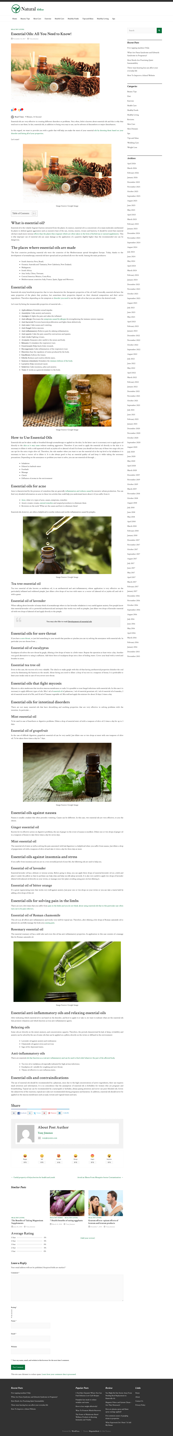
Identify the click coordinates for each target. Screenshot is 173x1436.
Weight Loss (132, 147)
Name (13, 1321)
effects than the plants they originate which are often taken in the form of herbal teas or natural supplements (76, 234)
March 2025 (132, 219)
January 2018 (132, 535)
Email (13, 1334)
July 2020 (131, 451)
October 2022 (132, 345)
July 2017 (130, 563)
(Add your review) (87, 1238)
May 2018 (131, 517)
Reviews (130, 119)
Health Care (59, 18)
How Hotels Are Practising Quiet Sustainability (27, 1401)
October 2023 (132, 293)
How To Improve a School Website (141, 75)
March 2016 (132, 637)
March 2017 (131, 582)
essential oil (57, 691)
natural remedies (46, 503)
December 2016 (133, 596)
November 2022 (133, 340)
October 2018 (132, 498)
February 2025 (133, 224)
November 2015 (133, 656)
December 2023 (133, 284)
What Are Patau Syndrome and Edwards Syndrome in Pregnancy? (34, 1397)
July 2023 (131, 307)
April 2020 (131, 465)
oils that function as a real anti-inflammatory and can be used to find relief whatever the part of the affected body (70, 1058)
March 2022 (132, 377)
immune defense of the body (61, 361)
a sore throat (25, 638)
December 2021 (133, 391)
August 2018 (132, 503)
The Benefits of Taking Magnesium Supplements (27, 1222)
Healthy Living (103, 18)
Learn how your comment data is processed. (59, 1374)
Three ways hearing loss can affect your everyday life (29, 1405)
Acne (23, 500)
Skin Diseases (132, 129)
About (137, 1397)
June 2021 (131, 414)
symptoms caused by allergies (55, 319)
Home (14, 18)
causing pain (49, 923)
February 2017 (132, 586)
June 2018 (131, 512)
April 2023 (131, 321)
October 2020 (132, 438)
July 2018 (130, 507)
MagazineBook (94, 1431)
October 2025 (132, 191)
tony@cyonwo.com (47, 1138)
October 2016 (132, 605)
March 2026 (132, 168)
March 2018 (132, 526)
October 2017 (132, 549)
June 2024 (131, 256)
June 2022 (131, 363)
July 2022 (131, 359)
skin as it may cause (31, 445)
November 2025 (133, 187)
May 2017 (131, 572)
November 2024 (133, 238)
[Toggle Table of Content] (32, 213)
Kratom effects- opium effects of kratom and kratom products (103, 1222)
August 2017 (132, 558)
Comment (15, 1273)
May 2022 (131, 368)
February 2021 (133, 419)
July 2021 (130, 410)
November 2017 (133, 544)
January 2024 (132, 279)
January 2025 (132, 228)
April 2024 (131, 266)
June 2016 (131, 623)
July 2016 (130, 619)
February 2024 (133, 275)
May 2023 (131, 317)
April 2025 (131, 214)
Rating (13, 1307)
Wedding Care (133, 142)
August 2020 (132, 447)
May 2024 (131, 261)
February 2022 (133, 382)
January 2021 (132, 424)
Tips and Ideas (87, 18)
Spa (113, 18)
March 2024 (132, 270)
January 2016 (132, 647)
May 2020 (131, 461)
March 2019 (132, 489)
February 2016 (133, 642)
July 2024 (131, 252)
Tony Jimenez (33, 39)
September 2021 (133, 405)
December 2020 (133, 428)
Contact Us (139, 1401)
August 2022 (132, 354)
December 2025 (133, 182)
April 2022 (131, 372)
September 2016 (133, 610)
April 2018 (131, 521)
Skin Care (37, 18)
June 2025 (131, 205)
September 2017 (133, 554)
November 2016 (133, 600)
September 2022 (133, 349)
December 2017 (133, 540)
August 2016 (132, 614)
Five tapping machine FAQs (138, 48)
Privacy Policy (140, 1405)
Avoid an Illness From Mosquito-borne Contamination (100, 1177)
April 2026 (131, 163)
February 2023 (133, 326)
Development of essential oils (80, 621)
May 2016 (131, 628)
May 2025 (131, 210)
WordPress (75, 1431)
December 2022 (133, 335)
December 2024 (133, 233)
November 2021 (133, 396)
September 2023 (133, 298)
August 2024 (132, 247)
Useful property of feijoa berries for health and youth (33, 1177)
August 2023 (132, 303)
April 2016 (131, 633)
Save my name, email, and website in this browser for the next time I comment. (41, 1360)
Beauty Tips (25, 18)
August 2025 (132, 200)
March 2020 (132, 470)
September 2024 (133, 242)
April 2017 (131, 577)
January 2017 (132, 591)
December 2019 (133, 475)
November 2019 (133, 479)
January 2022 (132, 386)
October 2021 (132, 400)
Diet (129, 96)
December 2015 (133, 651)
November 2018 (133, 493)
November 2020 (133, 433)
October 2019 (132, 484)
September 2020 (133, 442)
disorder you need (61, 298)
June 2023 (131, 312)
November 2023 (133, 289)
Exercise (48, 18)
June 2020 (131, 456)
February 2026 (133, 173)
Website (14, 1347)
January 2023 (132, 331)
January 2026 (132, 177)
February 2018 (133, 531)
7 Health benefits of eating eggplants (66, 1220)
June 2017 (131, 568)
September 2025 (133, 196)
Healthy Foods (73, 18)
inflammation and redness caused (78, 491)
